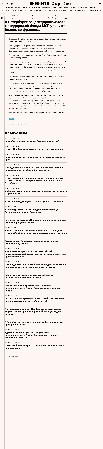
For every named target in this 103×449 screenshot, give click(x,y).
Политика (18, 7)
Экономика (9, 7)
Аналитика (37, 10)
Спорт (30, 10)
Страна (45, 10)
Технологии (36, 7)
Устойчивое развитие (96, 10)
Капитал (70, 10)
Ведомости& (22, 10)
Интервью (93, 7)
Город (14, 10)
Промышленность (81, 10)
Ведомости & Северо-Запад (79, 7)
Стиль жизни (57, 7)
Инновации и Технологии (57, 10)
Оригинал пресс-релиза (19, 124)
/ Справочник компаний (25, 16)
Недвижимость (46, 7)
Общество (26, 7)
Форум (66, 7)
